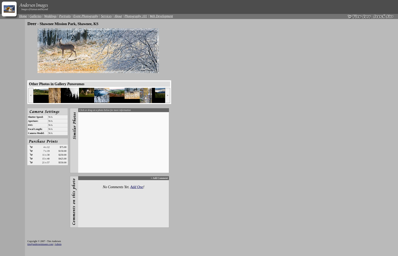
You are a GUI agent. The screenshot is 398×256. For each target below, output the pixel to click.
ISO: (30, 125)
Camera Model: (36, 133)
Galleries (36, 16)
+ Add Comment (159, 178)
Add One (136, 187)
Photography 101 (135, 16)
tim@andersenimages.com (40, 244)
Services (106, 16)
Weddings (50, 16)
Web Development (161, 16)
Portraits (65, 16)
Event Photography (85, 16)
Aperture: (33, 121)
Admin (58, 244)
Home (23, 16)
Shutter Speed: (35, 117)
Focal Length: (35, 129)
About (118, 16)
